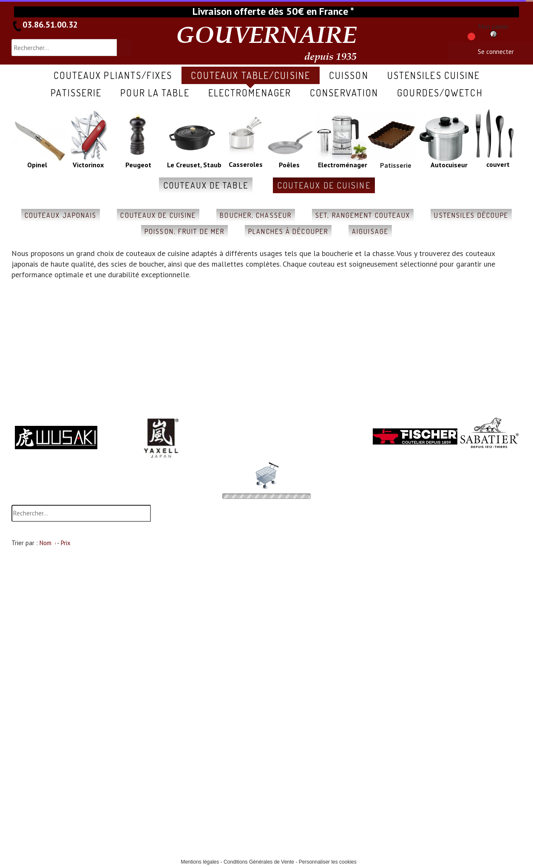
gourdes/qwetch (439, 93)
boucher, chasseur (256, 215)
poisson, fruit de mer (184, 231)
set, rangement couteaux (362, 215)
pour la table (154, 93)
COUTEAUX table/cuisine (250, 75)
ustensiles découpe (471, 215)
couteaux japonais (61, 215)
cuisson (349, 75)
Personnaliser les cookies (328, 862)
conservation (344, 93)
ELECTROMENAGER (249, 93)
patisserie (76, 93)
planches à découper (288, 231)
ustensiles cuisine (433, 75)
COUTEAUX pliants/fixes (113, 75)
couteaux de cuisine (324, 185)
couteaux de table (205, 185)
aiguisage (370, 231)
